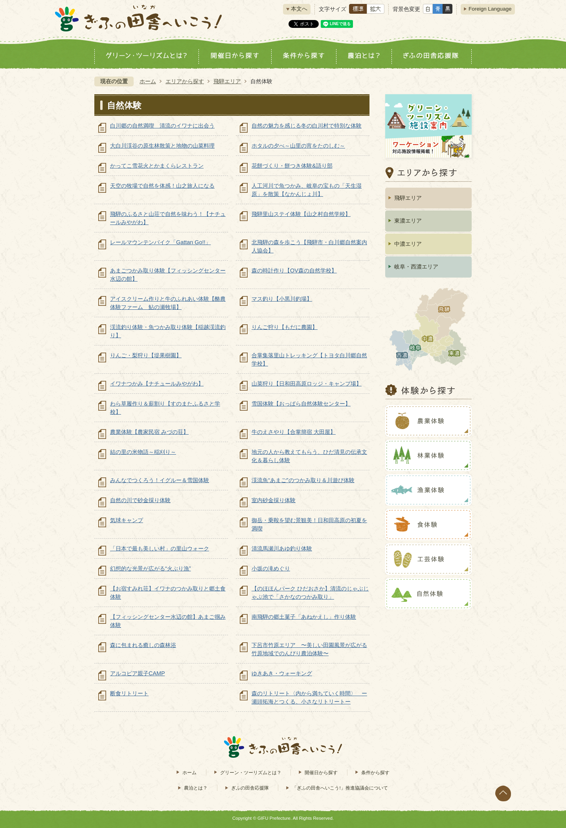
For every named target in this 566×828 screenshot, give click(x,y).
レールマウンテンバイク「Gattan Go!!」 (160, 242)
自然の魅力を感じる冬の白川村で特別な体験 (307, 125)
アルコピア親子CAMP (137, 673)
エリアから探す (184, 81)
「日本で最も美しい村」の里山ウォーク (159, 548)
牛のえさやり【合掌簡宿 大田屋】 (294, 432)
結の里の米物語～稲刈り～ (143, 452)
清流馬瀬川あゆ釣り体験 (282, 548)
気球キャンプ (126, 520)
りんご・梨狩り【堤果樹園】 (146, 355)
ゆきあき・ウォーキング (282, 673)
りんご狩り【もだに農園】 (285, 327)
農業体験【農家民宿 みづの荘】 (149, 432)
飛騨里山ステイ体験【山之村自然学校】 (301, 214)
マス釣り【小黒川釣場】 (282, 299)
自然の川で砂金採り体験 (140, 500)
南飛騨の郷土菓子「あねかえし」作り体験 (304, 617)
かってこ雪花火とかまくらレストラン (157, 166)
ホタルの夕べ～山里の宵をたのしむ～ (298, 146)
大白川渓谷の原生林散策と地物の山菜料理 (162, 146)
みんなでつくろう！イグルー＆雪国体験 (159, 480)
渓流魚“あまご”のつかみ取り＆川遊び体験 (303, 480)
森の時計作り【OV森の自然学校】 (294, 270)
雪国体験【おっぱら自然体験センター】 (301, 403)
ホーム (148, 81)
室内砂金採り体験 (274, 500)
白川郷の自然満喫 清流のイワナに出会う (162, 125)
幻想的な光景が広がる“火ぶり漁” (150, 568)
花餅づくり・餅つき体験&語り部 (292, 166)
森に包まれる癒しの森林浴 (143, 645)
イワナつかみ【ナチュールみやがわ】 (157, 383)
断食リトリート (129, 693)
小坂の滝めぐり (271, 568)
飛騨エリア (227, 81)
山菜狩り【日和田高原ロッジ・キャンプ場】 (307, 383)
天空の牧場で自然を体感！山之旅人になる (162, 186)
